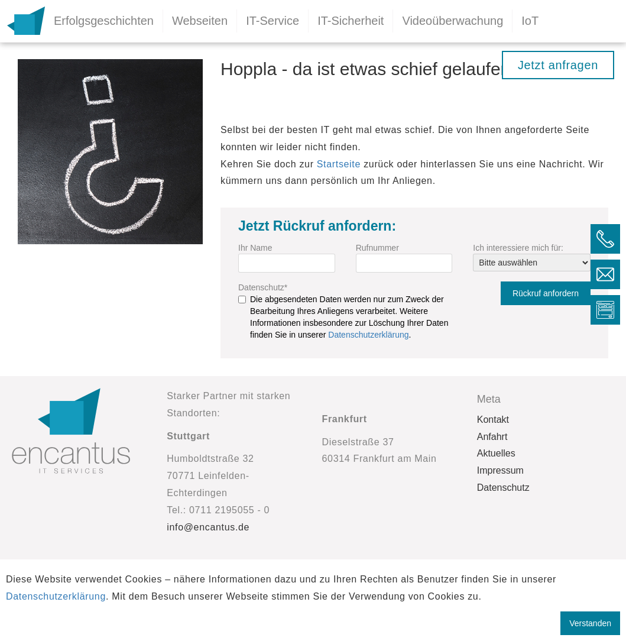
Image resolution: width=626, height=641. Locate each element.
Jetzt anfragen (558, 65)
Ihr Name (255, 247)
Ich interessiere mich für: (518, 247)
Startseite (339, 164)
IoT (530, 20)
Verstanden (590, 623)
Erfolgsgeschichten (104, 20)
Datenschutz (262, 287)
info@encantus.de (208, 527)
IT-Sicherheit (350, 20)
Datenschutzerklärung (368, 334)
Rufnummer (377, 247)
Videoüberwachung (452, 20)
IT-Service (272, 20)
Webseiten (200, 20)
